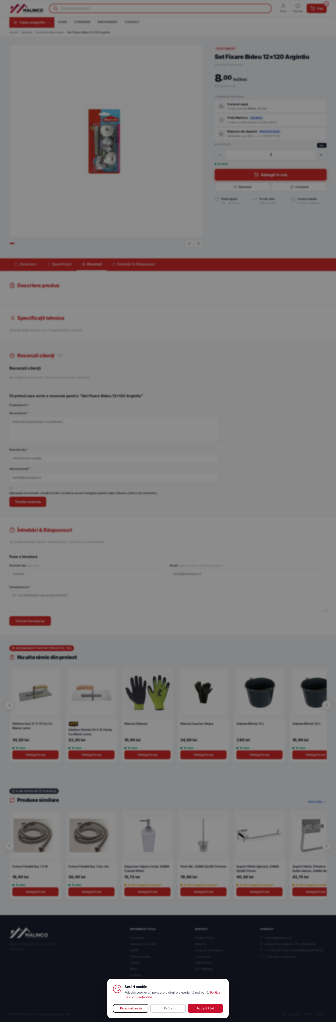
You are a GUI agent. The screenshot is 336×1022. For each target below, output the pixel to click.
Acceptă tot (205, 1008)
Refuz (168, 1008)
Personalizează (131, 1008)
